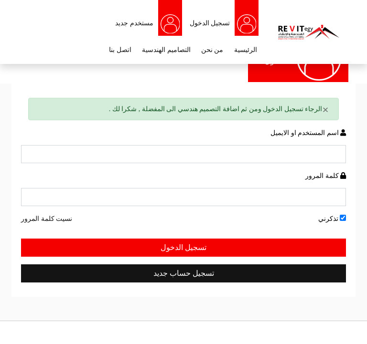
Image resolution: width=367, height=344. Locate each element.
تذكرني (332, 218)
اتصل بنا (120, 49)
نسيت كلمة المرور (46, 218)
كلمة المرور (325, 175)
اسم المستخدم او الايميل (308, 132)
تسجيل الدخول (183, 247)
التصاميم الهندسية (166, 49)
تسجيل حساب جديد (183, 273)
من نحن (212, 49)
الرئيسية (245, 49)
